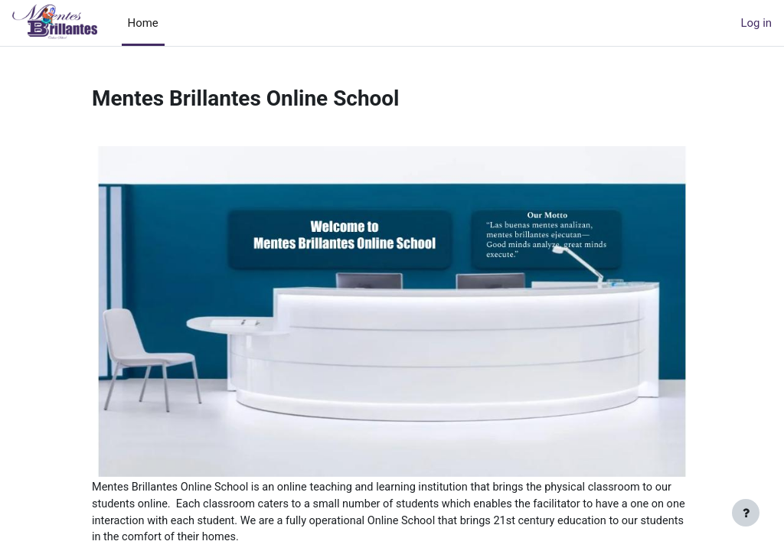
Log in (756, 23)
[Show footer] (746, 513)
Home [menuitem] (143, 23)
